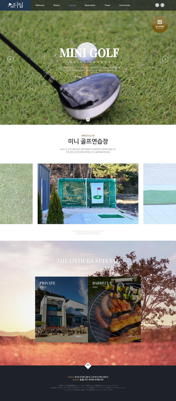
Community (124, 5)
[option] (53, 194)
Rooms (56, 5)
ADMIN (110, 390)
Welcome (40, 5)
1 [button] (87, 78)
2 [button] (88, 78)
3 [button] (89, 219)
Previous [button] (10, 59)
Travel (107, 5)
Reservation (90, 5)
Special (72, 5)
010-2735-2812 (83, 377)
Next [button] (165, 59)
